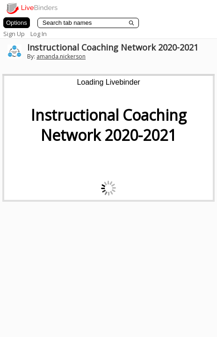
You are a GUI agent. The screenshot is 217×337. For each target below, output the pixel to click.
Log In (38, 33)
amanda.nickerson (61, 56)
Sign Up (14, 33)
